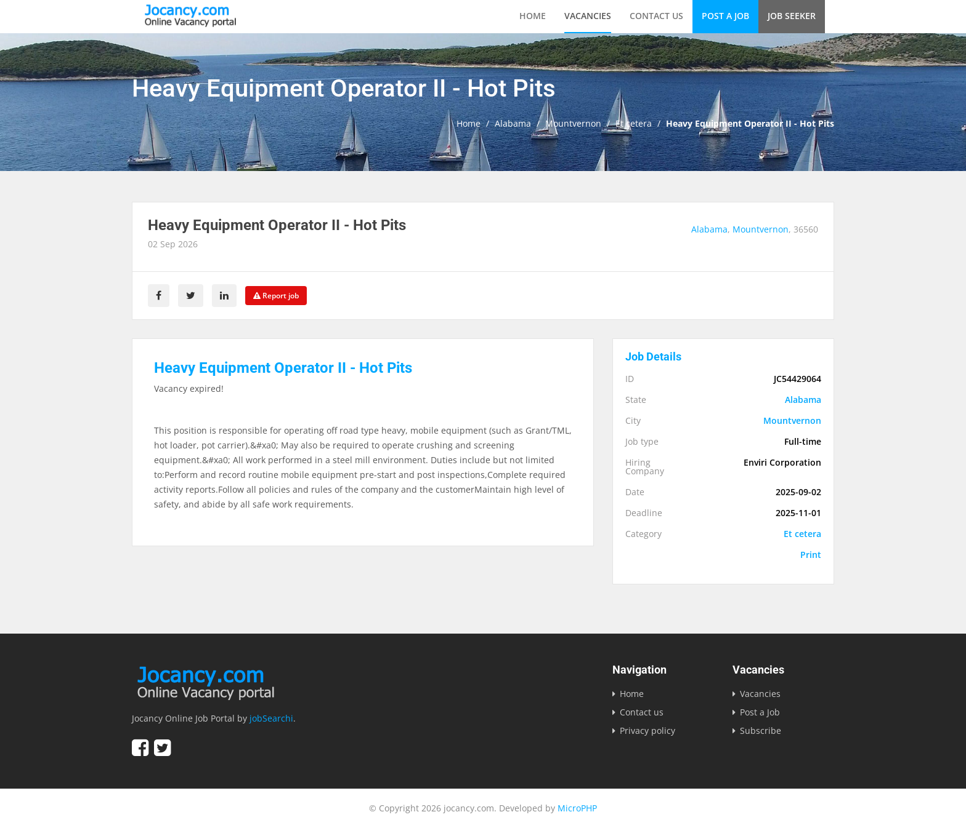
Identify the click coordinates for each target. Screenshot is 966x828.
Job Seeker (792, 16)
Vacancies (587, 16)
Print (810, 555)
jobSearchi (271, 718)
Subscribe (760, 730)
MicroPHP (577, 808)
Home (532, 16)
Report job (276, 295)
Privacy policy (647, 730)
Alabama (513, 123)
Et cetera (633, 123)
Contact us (656, 16)
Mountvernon (573, 123)
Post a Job (725, 16)
